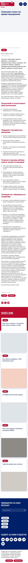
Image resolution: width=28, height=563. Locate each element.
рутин (19, 110)
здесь (16, 557)
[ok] (5, 303)
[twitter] (8, 303)
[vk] (2, 303)
